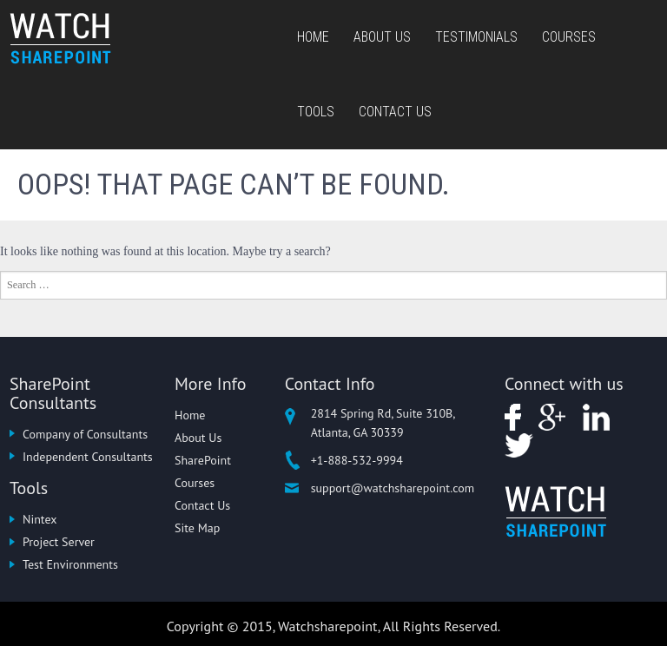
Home (313, 37)
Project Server (59, 542)
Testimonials (476, 37)
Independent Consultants (88, 457)
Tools (315, 111)
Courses (569, 37)
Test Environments (70, 564)
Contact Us (395, 111)
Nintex (39, 519)
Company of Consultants (85, 434)
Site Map (197, 528)
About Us (382, 37)
